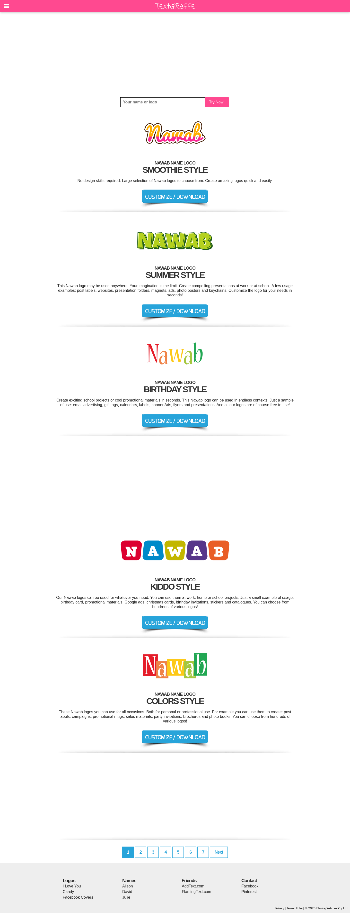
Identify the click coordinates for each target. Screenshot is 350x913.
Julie (126, 897)
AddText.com (193, 886)
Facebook (249, 886)
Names (129, 880)
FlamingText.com (196, 892)
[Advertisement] (175, 55)
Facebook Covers (78, 897)
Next (219, 852)
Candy (68, 892)
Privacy (279, 908)
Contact (249, 880)
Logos (69, 880)
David (127, 892)
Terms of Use (294, 908)
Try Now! (216, 102)
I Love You (72, 886)
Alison (127, 886)
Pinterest (249, 892)
